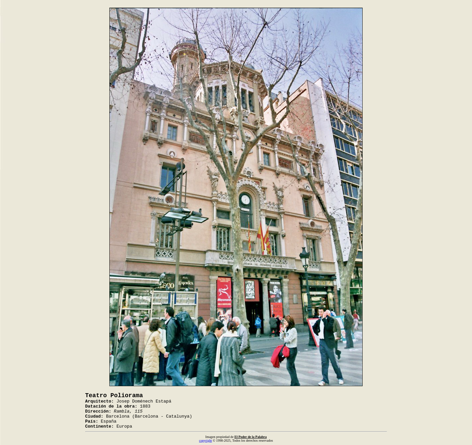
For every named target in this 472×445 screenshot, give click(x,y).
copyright (205, 440)
